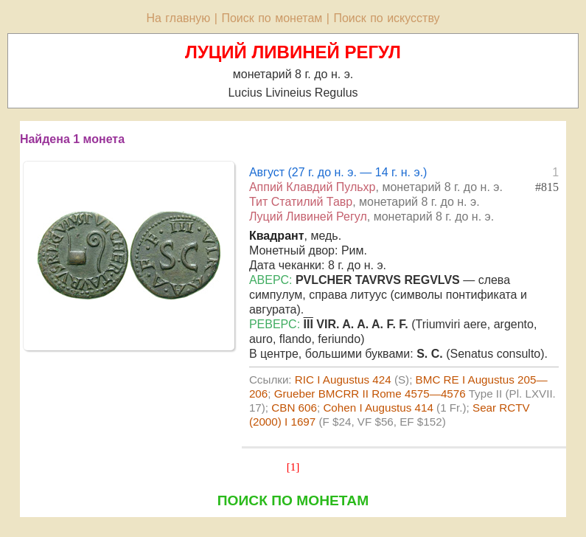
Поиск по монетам (271, 18)
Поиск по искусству (386, 18)
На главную (178, 18)
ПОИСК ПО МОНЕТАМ (293, 500)
